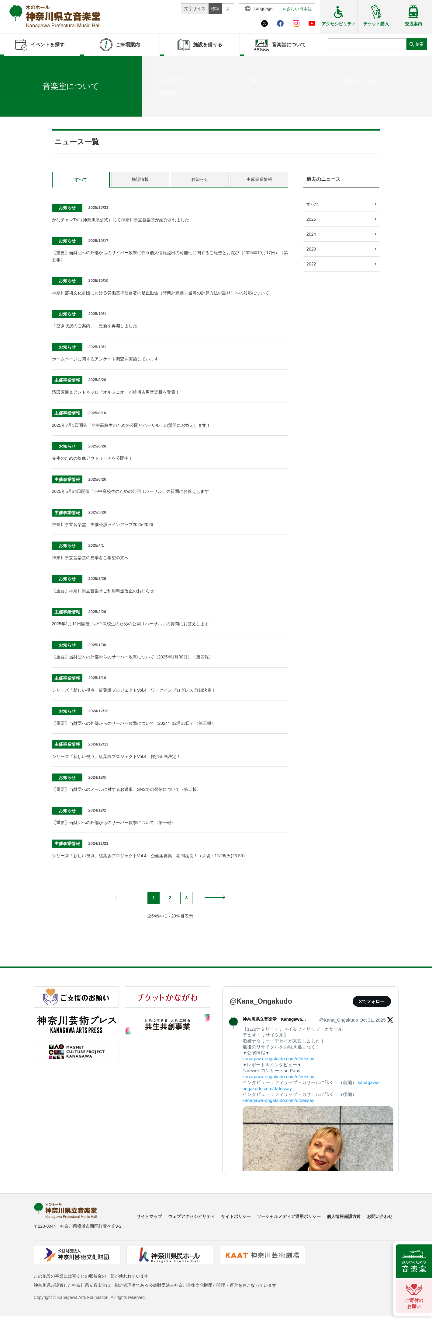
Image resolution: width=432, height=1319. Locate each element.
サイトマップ (149, 1216)
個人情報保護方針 (344, 1216)
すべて (80, 179)
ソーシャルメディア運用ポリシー (289, 1216)
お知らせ (199, 179)
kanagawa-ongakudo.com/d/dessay (278, 1058)
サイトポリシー (236, 1216)
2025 (311, 219)
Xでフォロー (372, 1001)
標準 (215, 8)
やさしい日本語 (297, 8)
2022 (311, 263)
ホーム (14, 106)
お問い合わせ (379, 1216)
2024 (311, 234)
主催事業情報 (259, 179)
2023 (311, 249)
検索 (419, 44)
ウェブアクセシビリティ (191, 1216)
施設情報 (140, 179)
